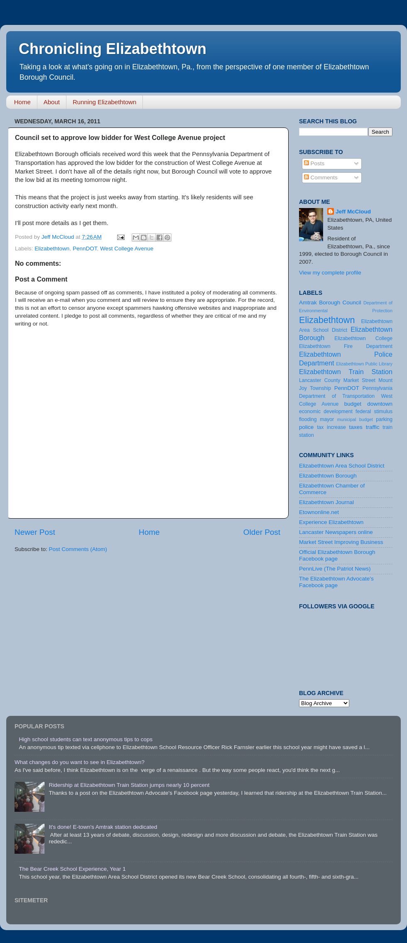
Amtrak (308, 302)
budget (352, 404)
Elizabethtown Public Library (364, 363)
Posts (314, 163)
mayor (327, 419)
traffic (373, 427)
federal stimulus (374, 411)
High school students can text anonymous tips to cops (85, 739)
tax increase (331, 427)
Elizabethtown (51, 248)
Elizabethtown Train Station (345, 371)
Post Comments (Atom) (78, 549)
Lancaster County (319, 380)
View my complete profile (330, 272)
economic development (326, 411)
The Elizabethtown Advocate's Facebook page (336, 582)
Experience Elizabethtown (331, 522)
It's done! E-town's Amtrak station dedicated (103, 827)
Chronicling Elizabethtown (112, 48)
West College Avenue (127, 248)
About (52, 101)
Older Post (261, 532)
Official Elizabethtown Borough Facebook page (337, 555)
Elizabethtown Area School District (342, 466)
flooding (308, 419)
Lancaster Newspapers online (336, 532)
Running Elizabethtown (104, 101)
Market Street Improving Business (341, 542)
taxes (355, 427)
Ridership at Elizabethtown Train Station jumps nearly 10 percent (129, 785)
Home (22, 101)
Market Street (359, 380)
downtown (379, 404)
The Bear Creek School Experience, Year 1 (72, 869)
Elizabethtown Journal (326, 502)
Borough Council (340, 302)
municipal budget (355, 419)
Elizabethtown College (363, 338)
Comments (321, 177)
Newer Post (35, 532)
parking (384, 419)
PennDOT (85, 248)
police (306, 427)
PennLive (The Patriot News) (335, 569)
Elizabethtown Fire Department (345, 346)
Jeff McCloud (353, 211)
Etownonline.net (319, 512)
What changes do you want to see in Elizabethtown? (80, 762)
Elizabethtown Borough (328, 476)
